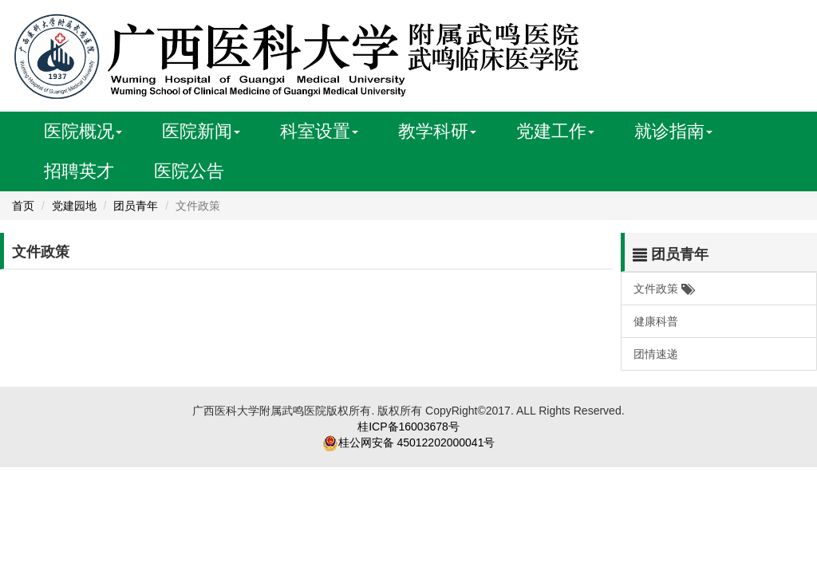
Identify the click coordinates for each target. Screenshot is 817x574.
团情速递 (655, 354)
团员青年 (135, 205)
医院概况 (83, 131)
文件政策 (663, 288)
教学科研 (437, 131)
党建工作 (555, 131)
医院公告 (189, 171)
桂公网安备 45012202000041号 (416, 442)
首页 (23, 205)
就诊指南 (673, 131)
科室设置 (319, 131)
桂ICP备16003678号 (408, 426)
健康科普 (655, 321)
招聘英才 (79, 171)
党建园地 (74, 205)
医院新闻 (201, 131)
